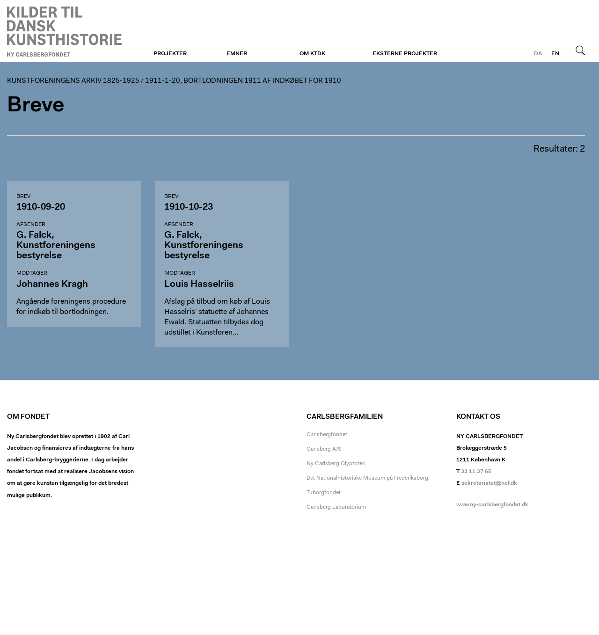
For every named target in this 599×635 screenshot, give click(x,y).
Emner (236, 54)
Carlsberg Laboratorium (336, 507)
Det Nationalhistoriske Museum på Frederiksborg (367, 478)
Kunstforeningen (64, 31)
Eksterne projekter (405, 54)
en (555, 54)
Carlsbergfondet (327, 435)
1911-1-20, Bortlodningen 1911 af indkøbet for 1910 (243, 81)
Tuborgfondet (324, 493)
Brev (23, 196)
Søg (580, 50)
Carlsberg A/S (324, 449)
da (538, 54)
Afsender (30, 224)
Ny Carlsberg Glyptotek (336, 464)
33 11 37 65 (476, 471)
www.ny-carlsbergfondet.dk (492, 505)
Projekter (170, 54)
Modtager (31, 273)
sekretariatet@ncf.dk (489, 483)
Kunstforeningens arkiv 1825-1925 (73, 81)
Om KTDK (312, 54)
